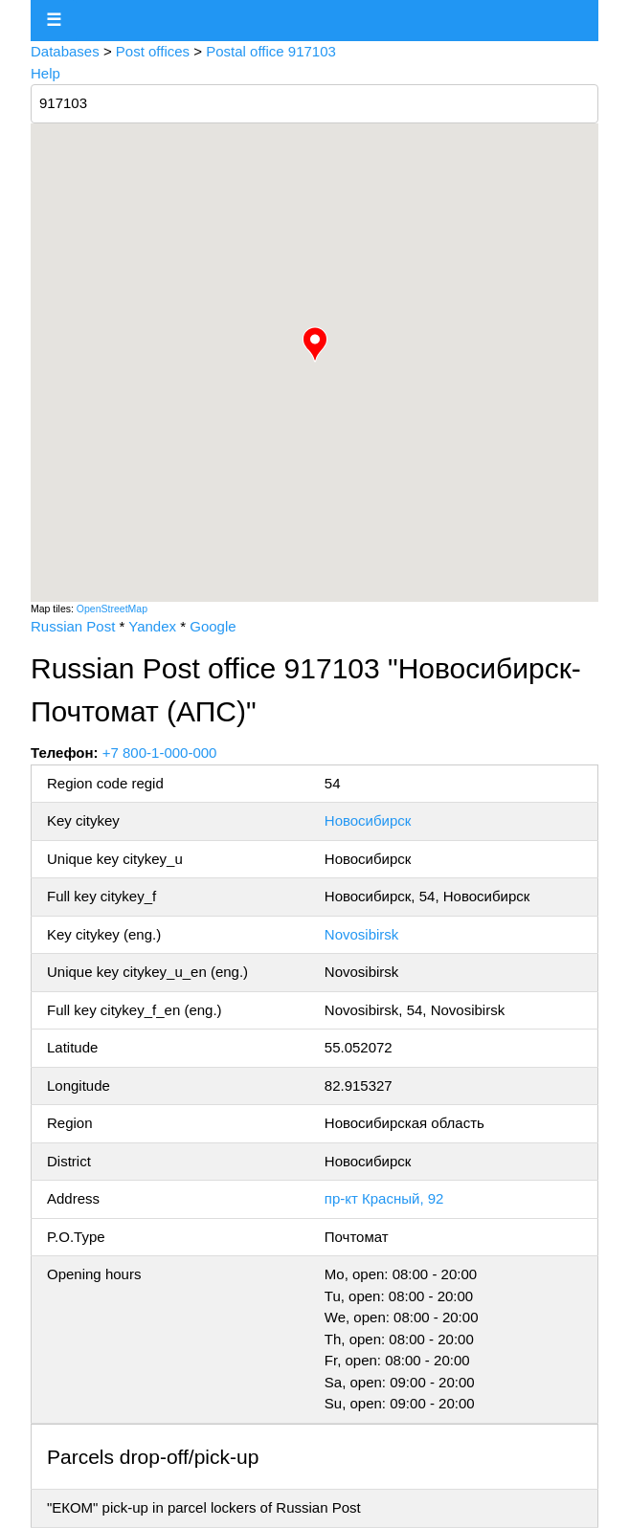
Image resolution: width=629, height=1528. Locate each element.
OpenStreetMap (112, 608)
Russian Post (73, 626)
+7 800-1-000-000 (159, 752)
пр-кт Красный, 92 (384, 1198)
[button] (315, 344)
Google (213, 626)
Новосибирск (368, 820)
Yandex (152, 626)
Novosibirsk (362, 934)
